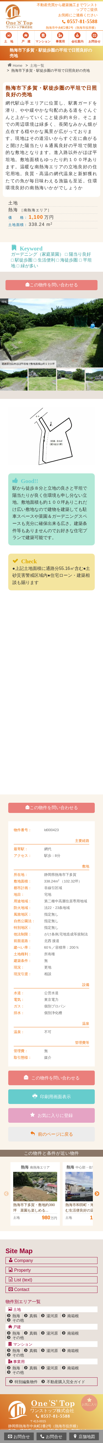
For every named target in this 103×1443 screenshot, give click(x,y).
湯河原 (52, 1316)
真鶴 (33, 1316)
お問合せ (19, 1436)
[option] (35, 1194)
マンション (20, 1344)
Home (15, 65)
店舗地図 (84, 1436)
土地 (14, 1309)
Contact (19, 1289)
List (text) (20, 1279)
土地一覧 (37, 65)
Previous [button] (6, 1194)
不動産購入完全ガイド (66, 1382)
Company (21, 1260)
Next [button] (97, 1194)
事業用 (16, 1361)
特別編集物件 (26, 1382)
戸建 (14, 1327)
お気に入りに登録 (51, 1115)
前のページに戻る (51, 1134)
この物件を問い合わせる (51, 284)
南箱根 (73, 1316)
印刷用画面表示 (51, 1096)
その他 (18, 1320)
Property (20, 1270)
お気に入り (89, 1401)
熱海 (16, 1316)
